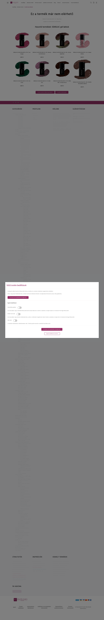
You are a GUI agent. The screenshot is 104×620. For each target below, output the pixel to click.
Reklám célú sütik (11, 313)
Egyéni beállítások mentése (52, 333)
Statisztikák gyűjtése (12, 307)
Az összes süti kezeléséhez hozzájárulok (18, 297)
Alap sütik (10, 320)
